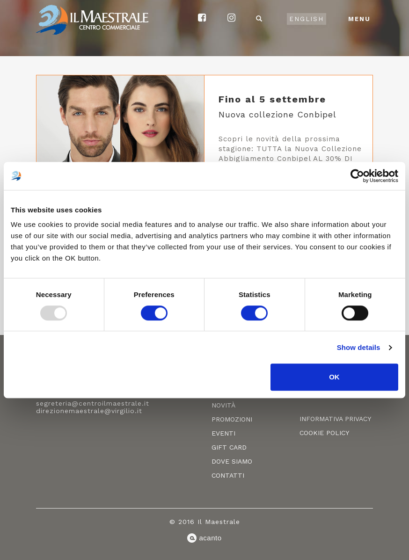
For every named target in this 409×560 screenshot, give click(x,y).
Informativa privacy (335, 418)
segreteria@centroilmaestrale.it (92, 403)
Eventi (223, 433)
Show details (358, 347)
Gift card (229, 447)
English (306, 18)
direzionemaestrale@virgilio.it (89, 411)
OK (334, 377)
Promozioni (232, 419)
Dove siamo (232, 461)
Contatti (228, 475)
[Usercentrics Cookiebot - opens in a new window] (357, 176)
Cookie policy (324, 432)
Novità (223, 405)
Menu (359, 18)
